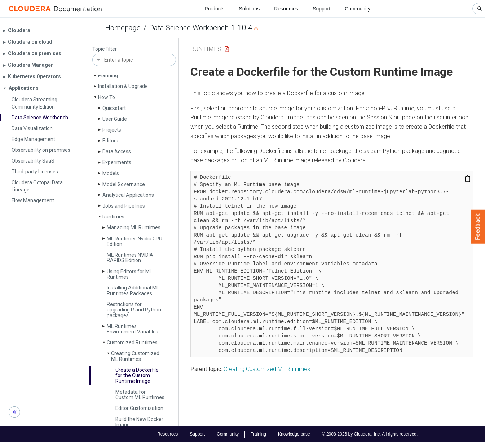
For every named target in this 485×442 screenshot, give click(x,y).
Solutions (249, 9)
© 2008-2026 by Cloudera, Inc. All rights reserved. (370, 434)
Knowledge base (294, 434)
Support (321, 9)
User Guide (114, 119)
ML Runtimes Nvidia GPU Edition (134, 241)
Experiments (116, 162)
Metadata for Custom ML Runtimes (139, 394)
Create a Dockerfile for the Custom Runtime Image (137, 375)
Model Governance (123, 184)
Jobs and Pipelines (123, 206)
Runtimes (113, 217)
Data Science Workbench (189, 27)
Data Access (116, 151)
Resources (286, 9)
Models (110, 173)
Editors (110, 140)
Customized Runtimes (132, 342)
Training (258, 434)
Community (357, 9)
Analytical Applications (128, 195)
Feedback (478, 226)
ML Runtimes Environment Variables (132, 329)
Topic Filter (104, 49)
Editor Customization (139, 408)
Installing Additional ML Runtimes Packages (133, 290)
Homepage (123, 27)
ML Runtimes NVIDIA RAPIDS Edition (130, 257)
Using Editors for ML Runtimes (129, 274)
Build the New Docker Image (139, 422)
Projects (111, 130)
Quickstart (114, 108)
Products (214, 9)
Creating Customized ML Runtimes (135, 356)
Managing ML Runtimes (133, 227)
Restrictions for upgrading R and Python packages (134, 309)
